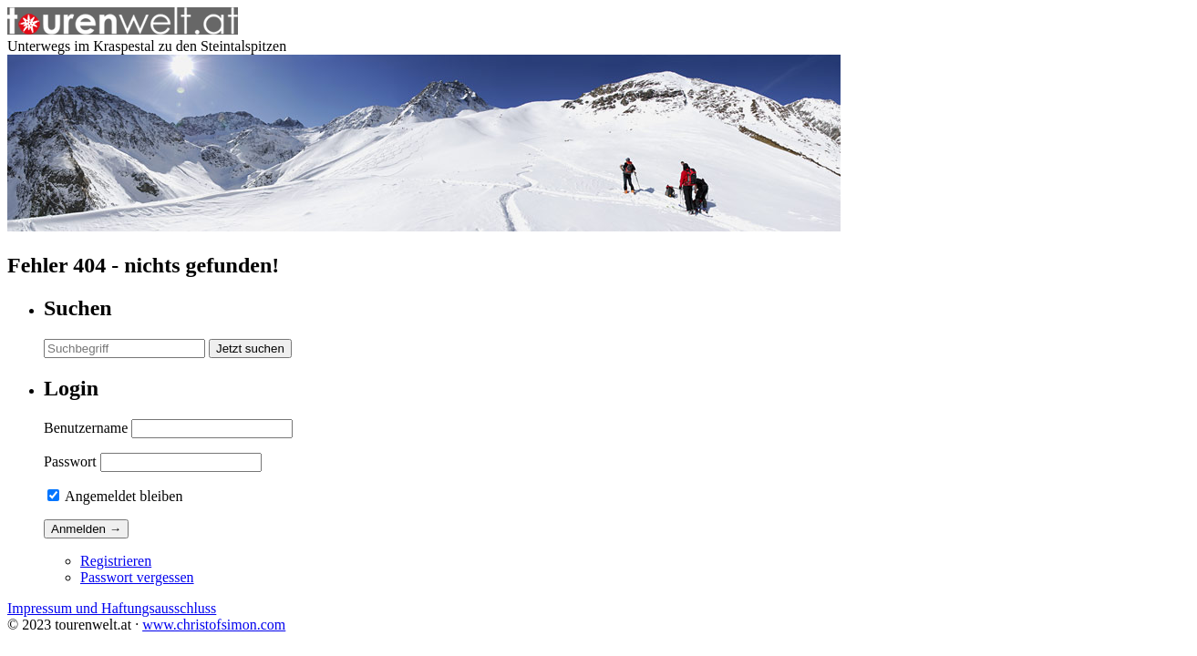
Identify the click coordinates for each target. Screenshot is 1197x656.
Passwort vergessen (137, 577)
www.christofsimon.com (213, 624)
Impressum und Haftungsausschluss (111, 608)
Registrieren (115, 561)
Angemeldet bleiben (114, 496)
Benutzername (86, 428)
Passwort (70, 461)
